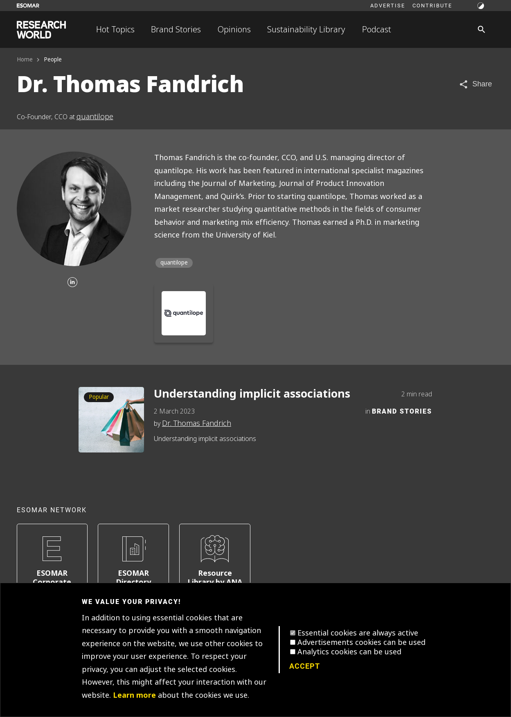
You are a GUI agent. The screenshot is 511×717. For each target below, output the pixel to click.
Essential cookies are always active (357, 633)
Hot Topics (115, 29)
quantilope (95, 116)
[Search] (481, 29)
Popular (99, 397)
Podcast (376, 29)
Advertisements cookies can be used (361, 642)
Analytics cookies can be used (349, 652)
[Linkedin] (72, 282)
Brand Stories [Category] (402, 411)
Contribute (432, 5)
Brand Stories (176, 29)
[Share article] (475, 84)
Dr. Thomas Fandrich (196, 423)
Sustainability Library (306, 29)
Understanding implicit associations (252, 394)
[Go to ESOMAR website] (28, 5)
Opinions (234, 29)
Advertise (387, 5)
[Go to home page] (41, 29)
